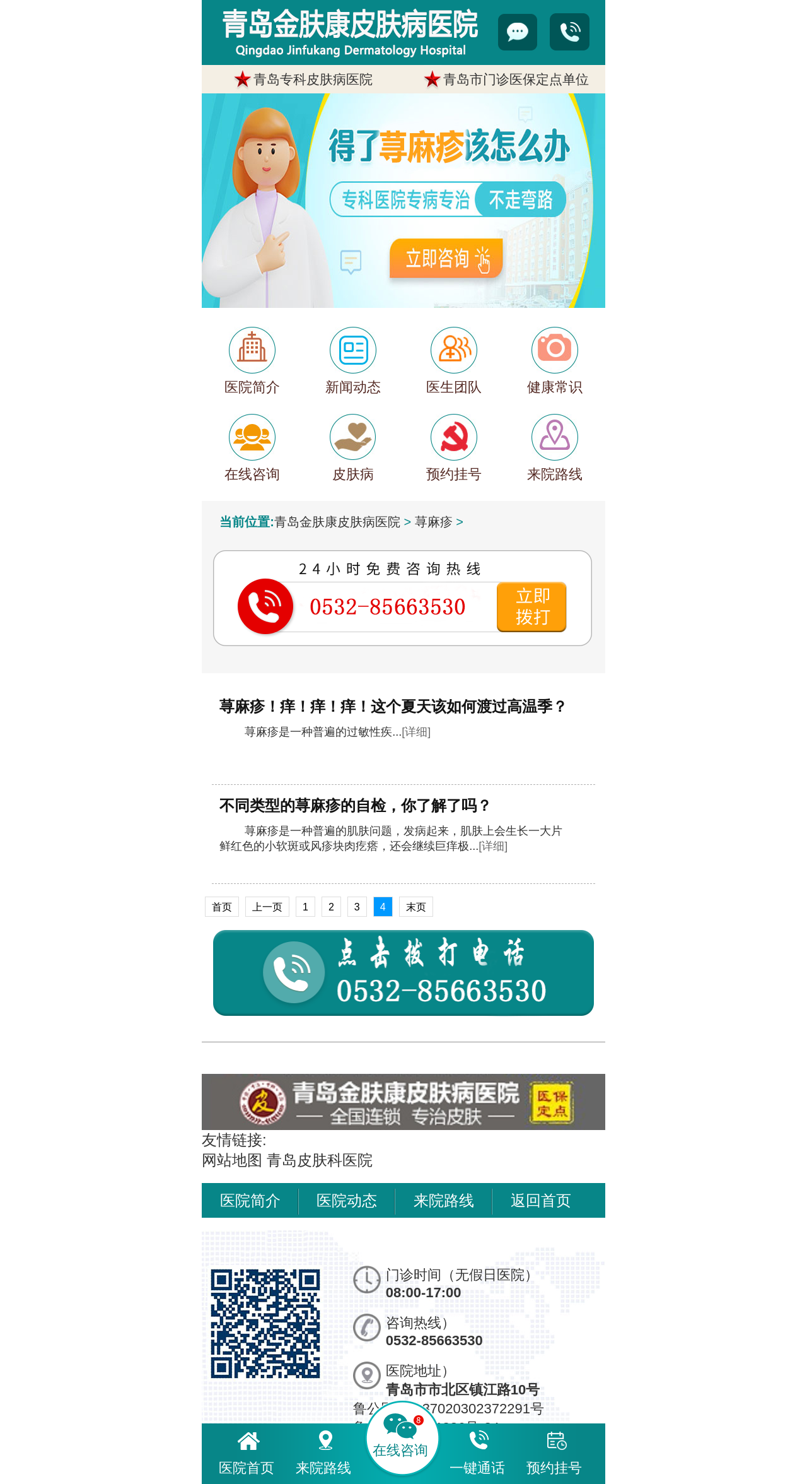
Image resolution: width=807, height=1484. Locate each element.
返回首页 (541, 1200)
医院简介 (250, 1200)
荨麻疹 (434, 522)
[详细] (416, 732)
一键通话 (477, 1451)
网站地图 (232, 1160)
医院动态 (346, 1200)
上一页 (267, 907)
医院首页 (246, 1451)
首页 (222, 907)
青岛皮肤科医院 (320, 1160)
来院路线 (444, 1200)
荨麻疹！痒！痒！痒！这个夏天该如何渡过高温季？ (393, 706)
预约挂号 (554, 1451)
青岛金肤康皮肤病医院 (337, 522)
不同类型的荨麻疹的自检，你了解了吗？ (355, 805)
